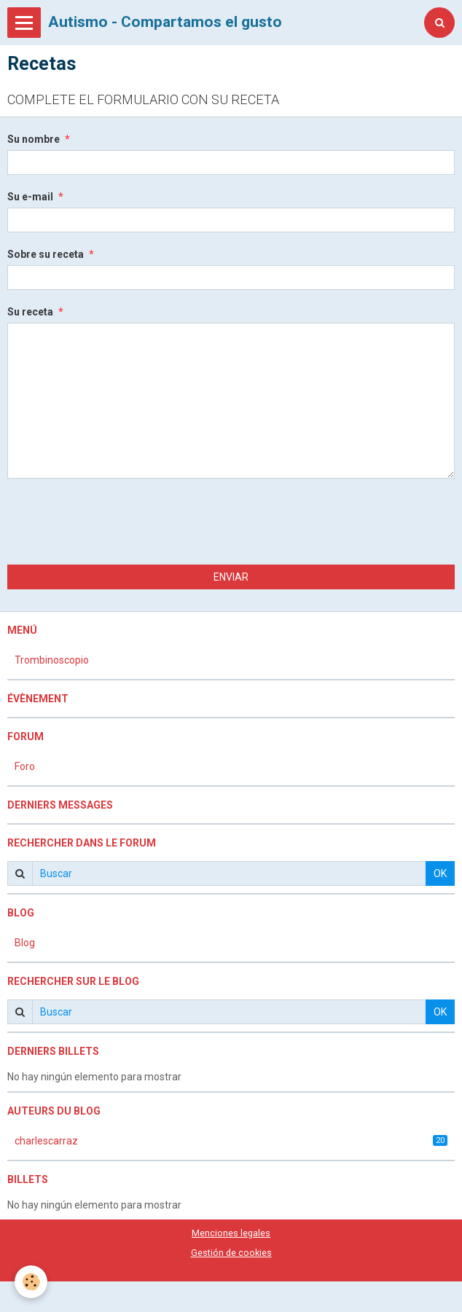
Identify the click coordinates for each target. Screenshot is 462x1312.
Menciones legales (231, 1232)
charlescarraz (231, 1141)
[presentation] (118, 521)
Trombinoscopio (52, 660)
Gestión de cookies (231, 1252)
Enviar (231, 577)
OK (440, 873)
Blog (25, 942)
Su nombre (33, 139)
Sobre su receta (45, 254)
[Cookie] (31, 1281)
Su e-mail (30, 197)
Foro (25, 766)
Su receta (30, 312)
